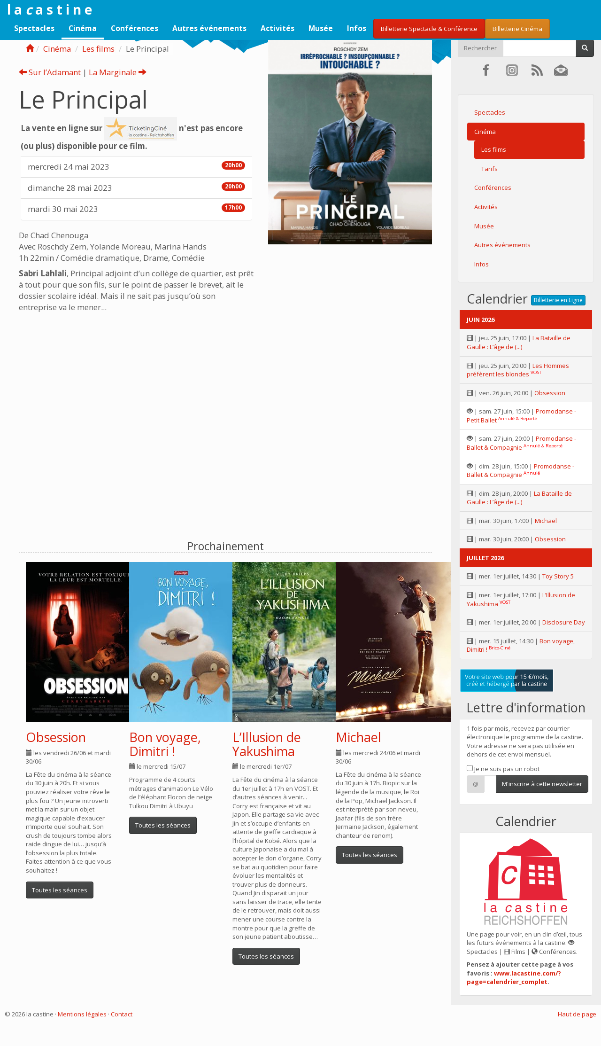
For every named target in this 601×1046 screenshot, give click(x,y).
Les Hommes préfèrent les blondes (518, 370)
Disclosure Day (563, 622)
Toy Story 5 (558, 576)
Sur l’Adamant (50, 72)
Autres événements (209, 28)
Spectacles (34, 28)
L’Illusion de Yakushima (266, 744)
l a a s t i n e (49, 9)
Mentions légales (82, 1014)
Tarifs (489, 168)
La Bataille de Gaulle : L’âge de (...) (518, 342)
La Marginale (117, 72)
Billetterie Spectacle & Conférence (429, 28)
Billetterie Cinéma (517, 28)
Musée (320, 28)
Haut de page (577, 1014)
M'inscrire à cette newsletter (542, 784)
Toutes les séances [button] (59, 890)
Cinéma (83, 28)
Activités (277, 28)
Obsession (56, 737)
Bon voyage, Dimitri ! (165, 744)
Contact (121, 1014)
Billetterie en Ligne (558, 300)
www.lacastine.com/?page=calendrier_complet (514, 977)
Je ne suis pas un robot (503, 769)
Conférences (134, 28)
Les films (98, 48)
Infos (356, 28)
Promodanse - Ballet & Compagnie (521, 443)
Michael (358, 737)
